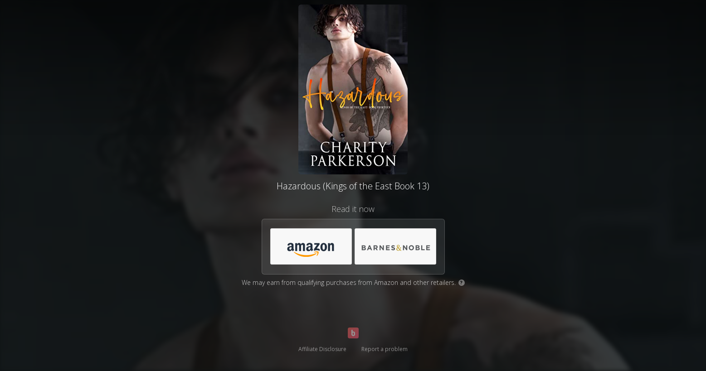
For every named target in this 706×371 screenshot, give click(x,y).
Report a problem (384, 349)
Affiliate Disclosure (322, 349)
